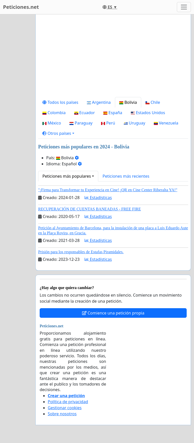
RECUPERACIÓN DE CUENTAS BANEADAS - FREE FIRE (89, 209)
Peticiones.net (21, 7)
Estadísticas (98, 197)
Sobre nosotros (62, 414)
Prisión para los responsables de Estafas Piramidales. (81, 252)
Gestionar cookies (65, 407)
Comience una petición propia (113, 313)
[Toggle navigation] (184, 7)
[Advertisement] (113, 57)
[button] (58, 133)
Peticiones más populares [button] (66, 176)
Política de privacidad (68, 401)
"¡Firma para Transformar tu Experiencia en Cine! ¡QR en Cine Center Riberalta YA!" (107, 190)
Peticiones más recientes (126, 176)
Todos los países (60, 102)
